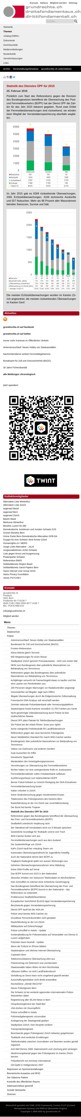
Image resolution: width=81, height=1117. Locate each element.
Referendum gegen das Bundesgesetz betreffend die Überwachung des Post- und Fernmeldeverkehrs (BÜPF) (44, 818)
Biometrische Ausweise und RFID (23, 1073)
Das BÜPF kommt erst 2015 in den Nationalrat (34, 873)
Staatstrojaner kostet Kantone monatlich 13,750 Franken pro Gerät (44, 708)
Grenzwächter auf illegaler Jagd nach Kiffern (33, 692)
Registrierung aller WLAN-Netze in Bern (30, 1000)
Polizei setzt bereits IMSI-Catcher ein (29, 913)
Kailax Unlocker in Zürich (23, 790)
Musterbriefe (9, 54)
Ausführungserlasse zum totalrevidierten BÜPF (34, 778)
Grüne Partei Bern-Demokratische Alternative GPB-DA (30, 536)
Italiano (44, 3)
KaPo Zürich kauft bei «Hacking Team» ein (32, 848)
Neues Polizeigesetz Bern (23, 988)
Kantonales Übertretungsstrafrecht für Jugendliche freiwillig (40, 852)
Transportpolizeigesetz (22, 1029)
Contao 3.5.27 (59, 1105)
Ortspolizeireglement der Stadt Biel (28, 1004)
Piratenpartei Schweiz (14, 557)
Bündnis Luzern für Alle (14, 526)
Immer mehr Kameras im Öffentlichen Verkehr (26, 340)
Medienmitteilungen (13, 49)
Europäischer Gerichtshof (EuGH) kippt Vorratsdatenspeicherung (43, 901)
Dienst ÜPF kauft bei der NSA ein (27, 909)
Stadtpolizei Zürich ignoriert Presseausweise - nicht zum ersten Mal (44, 661)
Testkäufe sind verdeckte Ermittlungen (30, 1037)
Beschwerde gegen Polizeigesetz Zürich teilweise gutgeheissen (42, 1033)
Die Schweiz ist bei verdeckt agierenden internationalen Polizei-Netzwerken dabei (42, 994)
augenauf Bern (10, 512)
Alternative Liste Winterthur (16, 501)
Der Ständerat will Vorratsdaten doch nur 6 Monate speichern (41, 827)
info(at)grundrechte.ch (14, 611)
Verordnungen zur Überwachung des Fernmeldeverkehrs (39, 765)
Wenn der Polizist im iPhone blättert (28, 946)
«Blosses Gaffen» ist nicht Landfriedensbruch (33, 971)
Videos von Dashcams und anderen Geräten (33, 749)
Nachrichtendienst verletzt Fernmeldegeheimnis (26, 354)
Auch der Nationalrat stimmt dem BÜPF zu (32, 857)
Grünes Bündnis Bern (14, 532)
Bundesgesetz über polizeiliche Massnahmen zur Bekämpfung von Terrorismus (44, 743)
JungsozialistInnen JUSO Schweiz (20, 550)
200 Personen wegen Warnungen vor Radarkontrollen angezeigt (43, 688)
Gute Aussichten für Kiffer (23, 753)
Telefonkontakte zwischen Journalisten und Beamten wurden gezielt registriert (44, 1043)
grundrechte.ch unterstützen (56, 69)
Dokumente (9, 40)
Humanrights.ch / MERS (15, 543)
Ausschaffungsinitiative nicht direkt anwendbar (34, 979)
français (34, 3)
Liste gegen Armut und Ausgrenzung (21, 553)
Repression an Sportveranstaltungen (25, 1069)
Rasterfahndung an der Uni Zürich (28, 922)
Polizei (10, 636)
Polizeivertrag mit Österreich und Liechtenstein (34, 963)
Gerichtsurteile (10, 45)
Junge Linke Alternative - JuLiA (18, 546)
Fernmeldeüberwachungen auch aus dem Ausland (36, 840)
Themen (7, 31)
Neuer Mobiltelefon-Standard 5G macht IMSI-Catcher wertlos (41, 737)
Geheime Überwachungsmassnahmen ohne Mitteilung (38, 865)
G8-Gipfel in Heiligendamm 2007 (27, 1065)
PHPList (43, 1108)
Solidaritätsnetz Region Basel (17, 564)
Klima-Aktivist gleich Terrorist (25, 652)
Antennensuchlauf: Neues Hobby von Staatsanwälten (29, 347)
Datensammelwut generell (20, 1086)
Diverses (11, 1094)
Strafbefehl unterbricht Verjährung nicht (30, 823)
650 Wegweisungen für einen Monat (29, 657)
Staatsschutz (13, 632)
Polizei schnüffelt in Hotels (24, 1012)
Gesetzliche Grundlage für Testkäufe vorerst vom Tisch (38, 832)
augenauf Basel (11, 508)
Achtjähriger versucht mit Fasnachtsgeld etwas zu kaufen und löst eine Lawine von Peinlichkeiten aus (43, 682)
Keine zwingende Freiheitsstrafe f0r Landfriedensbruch (38, 728)
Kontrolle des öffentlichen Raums (23, 1081)
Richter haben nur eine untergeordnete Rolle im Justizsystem (41, 769)
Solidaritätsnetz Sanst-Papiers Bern (21, 567)
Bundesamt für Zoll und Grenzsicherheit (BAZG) (27, 360)
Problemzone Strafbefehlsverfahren (28, 897)
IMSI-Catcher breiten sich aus (25, 836)
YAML (32, 1105)
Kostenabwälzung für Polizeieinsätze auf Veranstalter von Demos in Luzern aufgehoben (44, 936)
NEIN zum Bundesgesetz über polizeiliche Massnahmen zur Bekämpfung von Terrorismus (40, 667)
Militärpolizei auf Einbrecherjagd (26, 926)
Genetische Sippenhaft (22, 757)
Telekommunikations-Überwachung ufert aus (33, 959)
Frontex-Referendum (21, 648)
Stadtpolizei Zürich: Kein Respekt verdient (31, 1025)
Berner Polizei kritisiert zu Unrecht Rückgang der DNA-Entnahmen (44, 782)
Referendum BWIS (12, 560)
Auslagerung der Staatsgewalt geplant (30, 1020)
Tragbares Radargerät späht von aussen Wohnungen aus (39, 861)
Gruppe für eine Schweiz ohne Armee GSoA (25, 539)
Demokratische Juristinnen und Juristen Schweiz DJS (29, 529)
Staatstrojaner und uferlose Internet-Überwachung (36, 950)
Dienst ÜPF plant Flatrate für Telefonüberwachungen (37, 720)
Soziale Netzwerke (16, 1090)
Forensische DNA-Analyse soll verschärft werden (35, 700)
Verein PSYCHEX (12, 578)
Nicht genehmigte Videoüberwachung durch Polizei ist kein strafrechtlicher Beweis (40, 715)
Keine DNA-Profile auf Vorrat (25, 869)
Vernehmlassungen (13, 58)
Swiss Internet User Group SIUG (19, 571)
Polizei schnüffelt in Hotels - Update (28, 930)
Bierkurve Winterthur (13, 522)
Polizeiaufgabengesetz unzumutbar (28, 1016)
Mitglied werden (58, 3)
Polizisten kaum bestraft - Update (27, 942)
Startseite (8, 27)
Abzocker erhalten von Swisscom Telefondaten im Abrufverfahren (43, 877)
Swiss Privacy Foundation (16, 574)
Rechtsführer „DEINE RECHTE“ (26, 984)
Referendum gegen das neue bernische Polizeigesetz (37, 733)
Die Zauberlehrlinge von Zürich (26, 844)
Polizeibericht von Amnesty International (30, 1061)
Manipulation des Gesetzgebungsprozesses (32, 761)
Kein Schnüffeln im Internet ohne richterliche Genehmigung (40, 882)
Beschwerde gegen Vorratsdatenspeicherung (33, 905)
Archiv (6, 69)
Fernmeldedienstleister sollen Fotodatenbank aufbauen (38, 774)
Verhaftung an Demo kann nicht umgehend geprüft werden (40, 975)
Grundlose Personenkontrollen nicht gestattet (33, 918)
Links (6, 63)
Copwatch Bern (18, 954)
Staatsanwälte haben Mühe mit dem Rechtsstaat (35, 967)
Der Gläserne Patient (17, 1077)
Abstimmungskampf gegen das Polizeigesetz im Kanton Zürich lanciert (42, 1055)
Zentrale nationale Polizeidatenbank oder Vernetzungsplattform (42, 704)
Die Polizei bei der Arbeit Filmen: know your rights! (36, 724)
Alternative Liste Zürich (14, 505)
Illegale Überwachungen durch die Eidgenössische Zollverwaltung (43, 696)
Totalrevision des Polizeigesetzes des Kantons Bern (36, 799)
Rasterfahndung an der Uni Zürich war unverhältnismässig (40, 803)
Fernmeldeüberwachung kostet (26, 786)
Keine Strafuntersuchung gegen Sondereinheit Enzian (37, 794)
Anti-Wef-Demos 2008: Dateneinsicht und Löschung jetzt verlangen (44, 1049)
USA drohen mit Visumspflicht (25, 1008)
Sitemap (73, 3)
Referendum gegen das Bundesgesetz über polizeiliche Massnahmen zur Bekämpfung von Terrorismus (38, 674)
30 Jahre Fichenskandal (15, 367)
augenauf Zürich (11, 515)
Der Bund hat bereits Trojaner (25, 807)
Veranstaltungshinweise (26, 69)
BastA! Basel (9, 519)
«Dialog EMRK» (11, 36)
